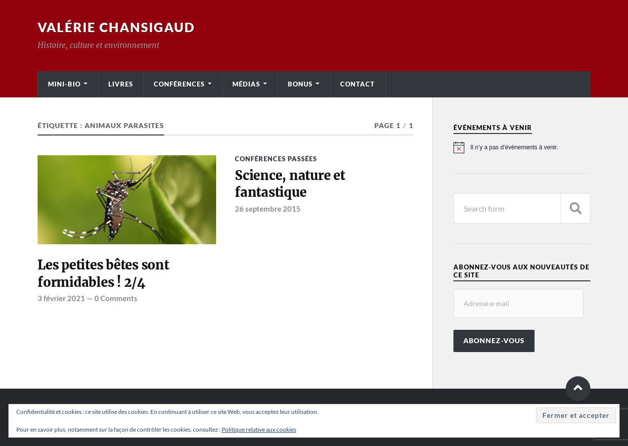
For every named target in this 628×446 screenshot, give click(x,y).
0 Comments (115, 298)
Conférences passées (276, 159)
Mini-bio (64, 84)
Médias (246, 84)
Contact (357, 84)
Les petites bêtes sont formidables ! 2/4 (103, 273)
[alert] (521, 147)
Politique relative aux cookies (259, 429)
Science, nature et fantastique (290, 184)
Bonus (300, 84)
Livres (120, 84)
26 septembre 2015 (268, 208)
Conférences (179, 84)
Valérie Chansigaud (116, 27)
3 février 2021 (61, 298)
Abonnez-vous (494, 341)
